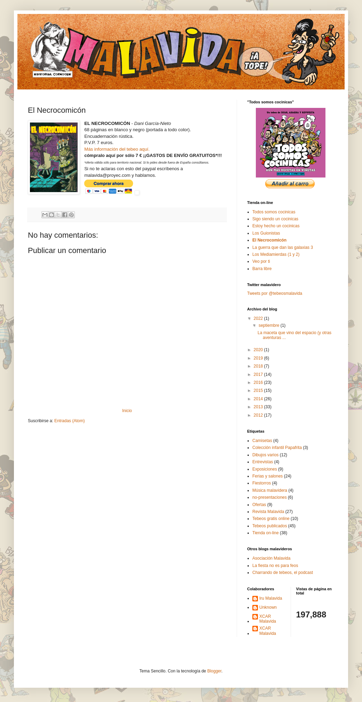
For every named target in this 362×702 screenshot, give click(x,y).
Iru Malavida (270, 598)
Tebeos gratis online (271, 518)
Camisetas (262, 440)
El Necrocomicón (269, 240)
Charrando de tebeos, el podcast (282, 572)
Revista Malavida (268, 511)
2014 (259, 398)
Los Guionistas (266, 233)
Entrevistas (262, 461)
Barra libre (262, 268)
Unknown (268, 607)
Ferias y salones (267, 476)
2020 (259, 349)
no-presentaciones (269, 497)
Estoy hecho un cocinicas (275, 225)
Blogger (214, 671)
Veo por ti (261, 261)
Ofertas (259, 504)
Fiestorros (261, 483)
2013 (259, 406)
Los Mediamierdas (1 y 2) (275, 254)
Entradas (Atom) (69, 420)
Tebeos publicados (269, 525)
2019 (259, 358)
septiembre (270, 325)
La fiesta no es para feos (275, 565)
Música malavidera (269, 490)
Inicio (127, 410)
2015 (259, 390)
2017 (259, 374)
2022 (259, 318)
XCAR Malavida (267, 619)
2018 (259, 366)
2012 (259, 415)
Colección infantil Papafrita (277, 447)
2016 (259, 382)
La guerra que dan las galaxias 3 (282, 247)
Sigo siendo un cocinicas (275, 218)
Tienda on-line (265, 532)
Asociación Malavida (271, 558)
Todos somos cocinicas (273, 212)
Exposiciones (264, 469)
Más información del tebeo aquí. (117, 149)
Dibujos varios (265, 454)
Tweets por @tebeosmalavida (274, 293)
